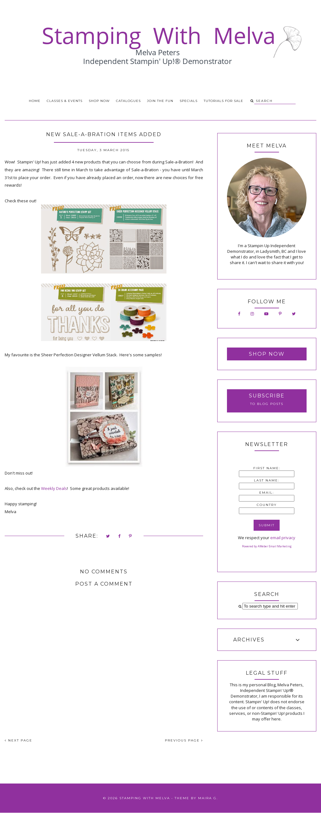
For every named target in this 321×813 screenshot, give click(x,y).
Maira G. (208, 798)
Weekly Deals (54, 488)
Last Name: (266, 480)
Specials (188, 101)
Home (34, 101)
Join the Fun (160, 101)
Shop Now (99, 101)
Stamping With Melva (144, 798)
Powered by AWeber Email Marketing (267, 546)
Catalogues (128, 101)
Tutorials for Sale (223, 101)
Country (267, 505)
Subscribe (267, 396)
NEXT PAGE (18, 740)
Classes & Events (64, 101)
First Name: (266, 468)
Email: (266, 493)
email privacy (282, 537)
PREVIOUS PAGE (184, 740)
